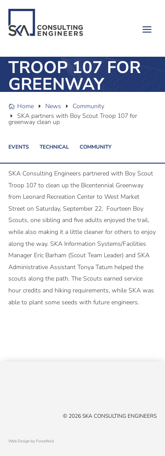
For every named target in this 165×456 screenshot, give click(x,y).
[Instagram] (48, 391)
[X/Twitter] (12, 391)
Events (18, 146)
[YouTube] (39, 391)
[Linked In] (30, 391)
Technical (54, 146)
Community (95, 146)
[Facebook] (21, 391)
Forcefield (45, 441)
